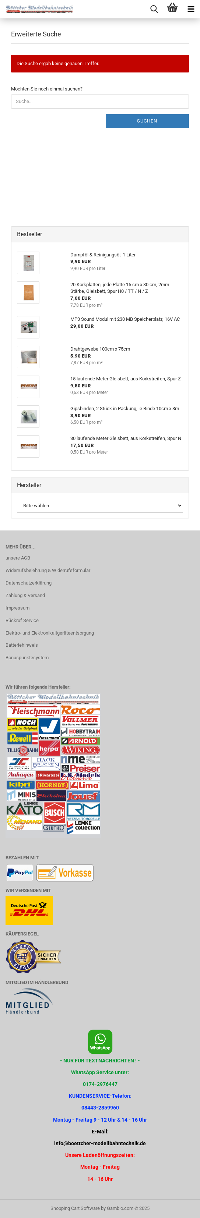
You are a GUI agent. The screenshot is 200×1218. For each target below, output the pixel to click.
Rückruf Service (22, 620)
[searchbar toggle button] (154, 9)
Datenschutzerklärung (29, 583)
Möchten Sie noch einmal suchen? (47, 89)
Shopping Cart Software (75, 1208)
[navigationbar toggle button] (191, 9)
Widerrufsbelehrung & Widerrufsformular (48, 570)
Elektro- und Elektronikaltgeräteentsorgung (50, 633)
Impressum (17, 608)
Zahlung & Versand (25, 595)
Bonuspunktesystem (27, 657)
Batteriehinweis (22, 645)
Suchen (147, 121)
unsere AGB (18, 558)
